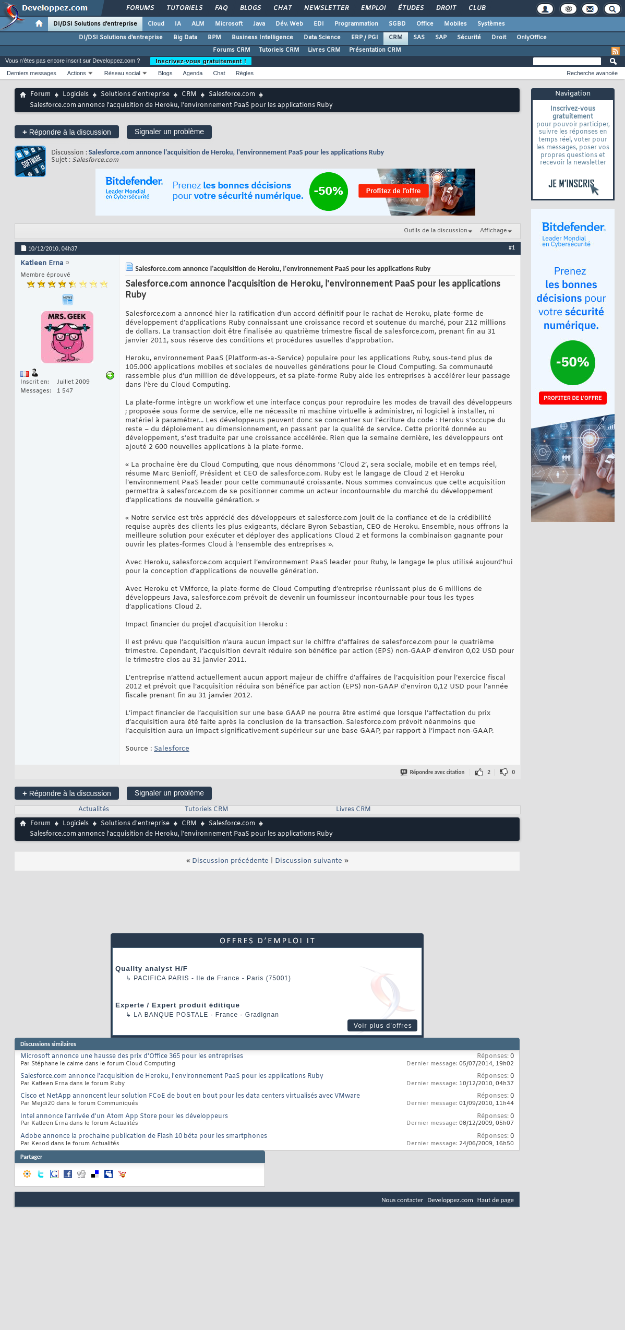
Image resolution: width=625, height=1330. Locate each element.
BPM (214, 37)
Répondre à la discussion (66, 131)
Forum (40, 94)
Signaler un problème (169, 131)
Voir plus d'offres (383, 1025)
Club (476, 8)
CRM (396, 37)
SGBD (397, 24)
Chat (282, 8)
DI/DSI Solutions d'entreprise (95, 24)
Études (410, 8)
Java (259, 24)
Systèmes (491, 24)
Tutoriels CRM (279, 50)
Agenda (192, 73)
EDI (319, 24)
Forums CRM (231, 50)
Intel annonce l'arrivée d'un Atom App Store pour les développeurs (124, 1116)
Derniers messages (31, 73)
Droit (445, 8)
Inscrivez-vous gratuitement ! (200, 61)
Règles (245, 73)
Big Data (185, 37)
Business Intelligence (262, 37)
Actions (76, 73)
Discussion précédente (230, 861)
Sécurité (469, 37)
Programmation (356, 24)
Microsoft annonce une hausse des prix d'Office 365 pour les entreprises (131, 1056)
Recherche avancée (592, 73)
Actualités (93, 809)
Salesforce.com (232, 94)
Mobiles (455, 24)
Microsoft (229, 24)
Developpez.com (450, 1200)
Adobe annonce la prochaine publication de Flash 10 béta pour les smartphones (143, 1136)
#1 (512, 247)
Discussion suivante (308, 861)
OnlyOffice (531, 37)
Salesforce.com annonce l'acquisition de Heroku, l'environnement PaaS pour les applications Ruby (236, 152)
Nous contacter (402, 1200)
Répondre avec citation (433, 772)
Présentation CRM (375, 50)
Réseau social (122, 73)
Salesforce (171, 748)
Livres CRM (324, 50)
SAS (419, 37)
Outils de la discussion (435, 230)
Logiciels (76, 94)
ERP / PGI (364, 37)
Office (425, 24)
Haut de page (495, 1200)
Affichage (493, 230)
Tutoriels (184, 8)
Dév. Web (289, 24)
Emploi (372, 8)
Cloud (156, 24)
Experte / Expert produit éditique (177, 1005)
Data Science (322, 37)
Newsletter (326, 8)
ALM (198, 24)
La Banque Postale (171, 1014)
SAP (441, 37)
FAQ (220, 8)
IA (178, 24)
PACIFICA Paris (161, 978)
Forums (139, 8)
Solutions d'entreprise (135, 94)
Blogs (249, 8)
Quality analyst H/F (151, 968)
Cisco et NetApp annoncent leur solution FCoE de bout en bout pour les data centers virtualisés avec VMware (190, 1096)
